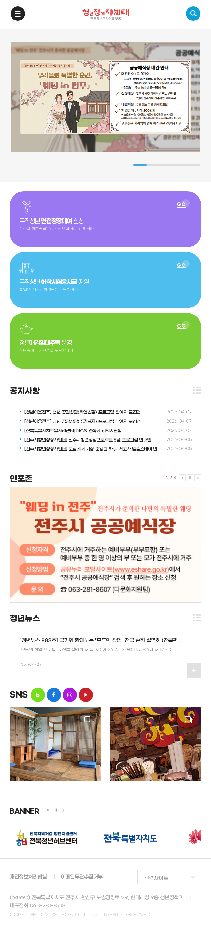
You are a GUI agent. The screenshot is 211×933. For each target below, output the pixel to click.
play (48, 810)
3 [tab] (167, 165)
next (63, 810)
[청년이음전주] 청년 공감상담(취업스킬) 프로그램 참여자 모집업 (82, 412)
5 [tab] (193, 165)
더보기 (197, 390)
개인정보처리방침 (28, 877)
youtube (86, 695)
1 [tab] (140, 165)
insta (70, 695)
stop (55, 810)
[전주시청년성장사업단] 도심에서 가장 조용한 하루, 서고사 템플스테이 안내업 (94, 449)
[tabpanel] (105, 97)
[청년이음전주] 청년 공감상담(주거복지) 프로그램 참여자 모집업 (82, 421)
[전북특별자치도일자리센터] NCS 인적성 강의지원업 (72, 431)
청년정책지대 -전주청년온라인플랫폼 (105, 14)
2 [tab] (153, 165)
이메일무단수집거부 (82, 877)
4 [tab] (180, 165)
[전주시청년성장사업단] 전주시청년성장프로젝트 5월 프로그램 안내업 (87, 440)
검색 (193, 13)
